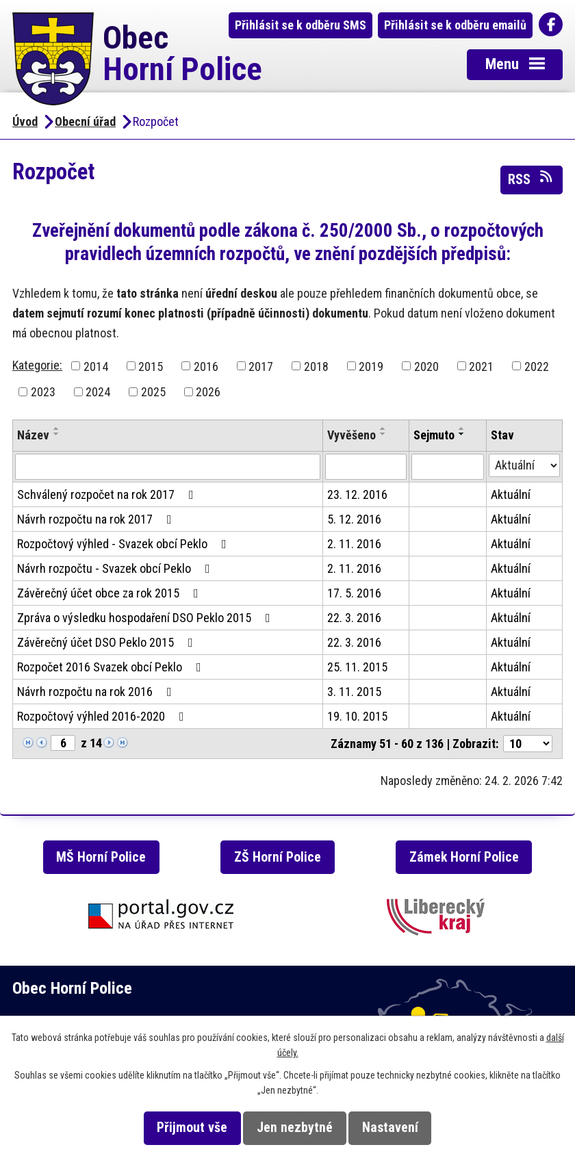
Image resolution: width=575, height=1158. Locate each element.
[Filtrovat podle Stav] (525, 465)
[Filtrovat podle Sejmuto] (447, 467)
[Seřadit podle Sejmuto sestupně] (462, 434)
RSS (531, 179)
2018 (316, 366)
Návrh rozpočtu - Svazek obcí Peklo (116, 568)
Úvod (25, 121)
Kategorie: (37, 365)
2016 (206, 366)
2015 (150, 366)
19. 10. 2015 (357, 716)
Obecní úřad (85, 121)
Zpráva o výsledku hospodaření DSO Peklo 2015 (146, 617)
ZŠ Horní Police (277, 857)
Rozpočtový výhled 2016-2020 (103, 716)
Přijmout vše (192, 1127)
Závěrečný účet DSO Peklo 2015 (108, 642)
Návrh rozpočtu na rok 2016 (97, 691)
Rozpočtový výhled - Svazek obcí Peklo (124, 544)
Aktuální (511, 494)
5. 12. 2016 (354, 519)
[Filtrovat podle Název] (167, 467)
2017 (260, 366)
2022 (536, 366)
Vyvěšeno (351, 435)
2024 (98, 392)
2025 (153, 392)
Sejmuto (434, 435)
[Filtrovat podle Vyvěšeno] (365, 467)
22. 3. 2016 (354, 617)
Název (33, 435)
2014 (96, 366)
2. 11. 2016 (354, 544)
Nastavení (390, 1127)
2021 (481, 366)
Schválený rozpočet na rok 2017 (108, 494)
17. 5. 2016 (354, 593)
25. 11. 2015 (357, 667)
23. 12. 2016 (357, 494)
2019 (371, 366)
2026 (208, 392)
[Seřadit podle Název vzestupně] (56, 428)
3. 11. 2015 (354, 691)
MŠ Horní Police (101, 857)
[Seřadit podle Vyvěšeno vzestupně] (383, 428)
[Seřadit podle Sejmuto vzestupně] (462, 428)
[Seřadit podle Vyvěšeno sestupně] (383, 434)
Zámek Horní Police (464, 857)
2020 (426, 366)
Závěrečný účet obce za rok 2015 (110, 593)
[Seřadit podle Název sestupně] (56, 434)
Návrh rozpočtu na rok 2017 (97, 519)
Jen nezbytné (295, 1127)
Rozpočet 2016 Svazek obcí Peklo (112, 667)
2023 (43, 392)
